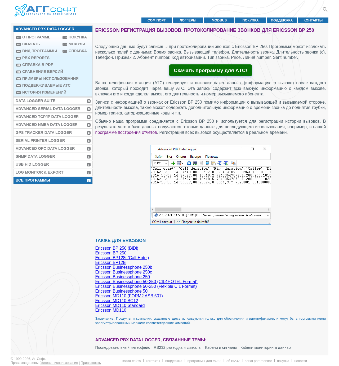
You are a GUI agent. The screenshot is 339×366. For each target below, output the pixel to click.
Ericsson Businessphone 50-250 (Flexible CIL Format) (146, 286)
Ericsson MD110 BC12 (116, 300)
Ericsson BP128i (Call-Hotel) (122, 257)
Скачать (31, 44)
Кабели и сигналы (221, 347)
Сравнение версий (41, 71)
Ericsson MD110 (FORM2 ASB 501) (129, 296)
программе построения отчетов (126, 132)
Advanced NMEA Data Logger (47, 124)
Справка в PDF (37, 65)
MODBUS (219, 20)
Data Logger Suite (35, 101)
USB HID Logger (32, 164)
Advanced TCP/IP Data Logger (47, 116)
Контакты (313, 20)
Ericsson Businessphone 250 (122, 277)
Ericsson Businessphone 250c (123, 272)
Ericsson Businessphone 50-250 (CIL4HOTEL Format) (146, 281)
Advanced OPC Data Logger (45, 148)
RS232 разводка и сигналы (177, 347)
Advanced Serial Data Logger (48, 109)
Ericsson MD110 (110, 310)
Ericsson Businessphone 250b (123, 267)
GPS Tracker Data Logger (44, 132)
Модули (77, 44)
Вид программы (39, 51)
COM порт (157, 20)
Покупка (250, 20)
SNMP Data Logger (35, 156)
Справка (78, 51)
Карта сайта (131, 361)
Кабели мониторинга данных (265, 347)
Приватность (91, 363)
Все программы (33, 180)
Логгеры (188, 20)
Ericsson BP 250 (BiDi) (116, 248)
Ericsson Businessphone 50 (121, 291)
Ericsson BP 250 (111, 253)
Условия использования (59, 363)
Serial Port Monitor (258, 361)
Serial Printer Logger (40, 140)
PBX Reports (36, 58)
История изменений (41, 92)
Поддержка (282, 20)
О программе (36, 37)
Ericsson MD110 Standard (120, 305)
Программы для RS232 (204, 361)
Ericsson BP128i (110, 262)
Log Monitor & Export (39, 172)
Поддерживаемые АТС (41, 85)
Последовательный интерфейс (122, 347)
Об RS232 (233, 361)
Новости (300, 361)
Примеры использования (41, 78)
